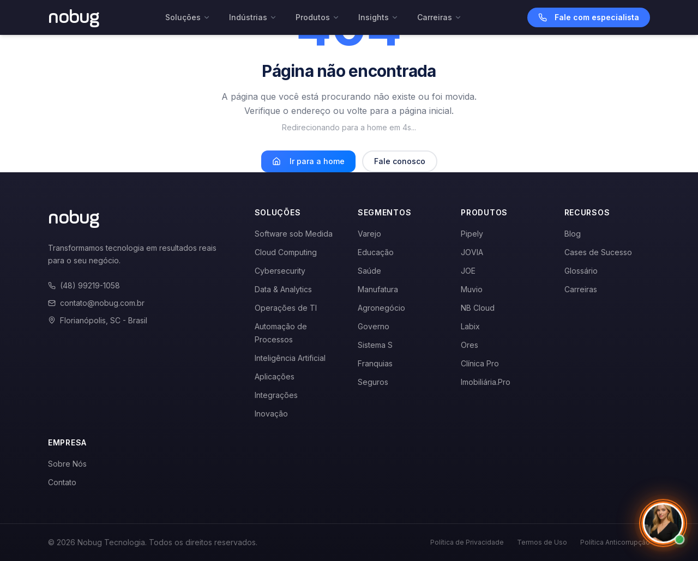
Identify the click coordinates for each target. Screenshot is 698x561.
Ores (469, 344)
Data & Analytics (283, 289)
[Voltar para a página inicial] (74, 17)
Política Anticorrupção (615, 542)
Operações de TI (286, 307)
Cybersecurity (280, 270)
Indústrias (253, 17)
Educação (376, 252)
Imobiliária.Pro (485, 382)
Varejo (369, 233)
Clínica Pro (480, 363)
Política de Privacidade (467, 542)
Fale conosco (399, 161)
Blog (572, 233)
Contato (62, 482)
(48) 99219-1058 (84, 285)
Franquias (375, 363)
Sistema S (375, 344)
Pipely (472, 233)
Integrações (276, 395)
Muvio (472, 289)
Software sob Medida (294, 233)
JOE (468, 270)
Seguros (373, 382)
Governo (373, 326)
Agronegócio (381, 307)
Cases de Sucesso (598, 252)
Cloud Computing (286, 252)
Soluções (187, 17)
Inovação (271, 413)
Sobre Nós (67, 463)
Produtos (318, 17)
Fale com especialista (588, 17)
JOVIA (472, 252)
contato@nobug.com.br (96, 302)
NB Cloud (478, 307)
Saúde (369, 270)
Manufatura (378, 289)
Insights (378, 17)
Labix (470, 326)
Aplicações (274, 376)
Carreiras (439, 17)
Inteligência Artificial (290, 358)
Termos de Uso (542, 542)
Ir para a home (308, 161)
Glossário (581, 270)
